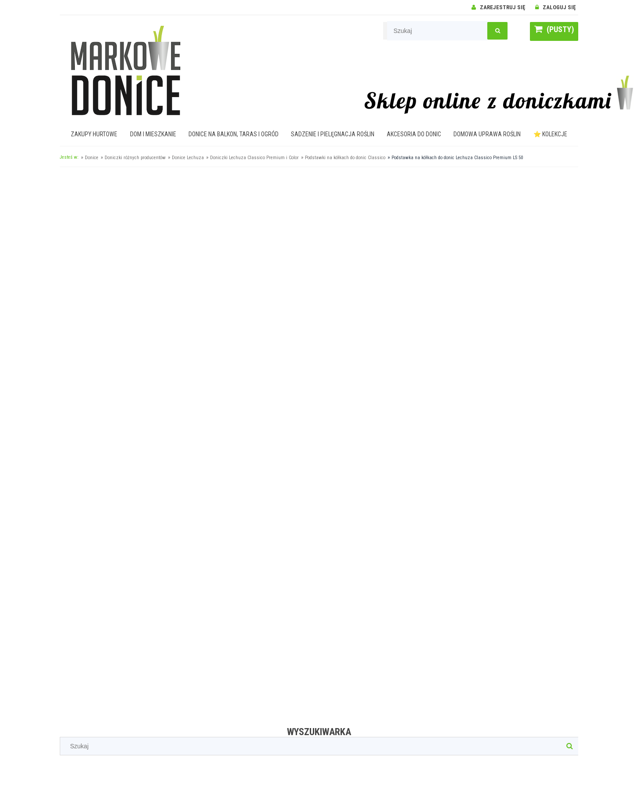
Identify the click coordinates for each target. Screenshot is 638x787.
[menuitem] (94, 134)
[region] (319, 443)
